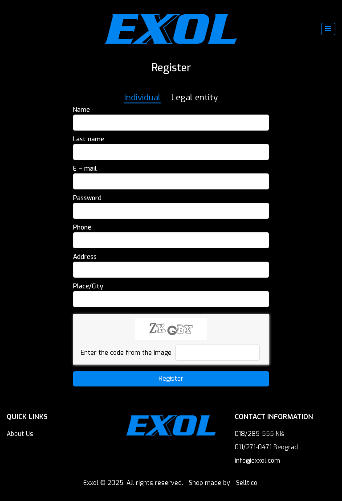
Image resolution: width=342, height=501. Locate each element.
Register (171, 378)
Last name (88, 139)
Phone (82, 227)
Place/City (88, 286)
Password (87, 198)
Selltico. (247, 483)
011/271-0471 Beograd (266, 447)
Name (81, 110)
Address (85, 257)
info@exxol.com (257, 460)
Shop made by (209, 483)
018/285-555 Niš (259, 434)
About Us (20, 434)
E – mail (85, 168)
